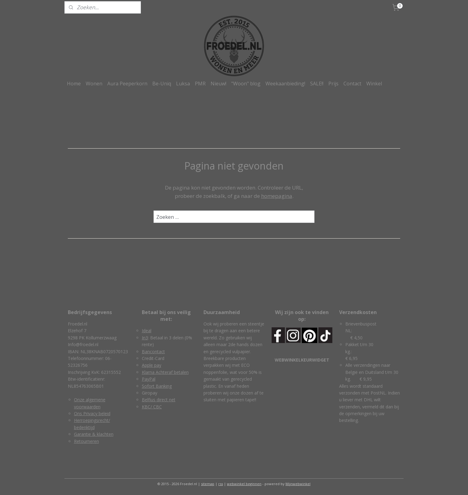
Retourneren (86, 441)
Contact (352, 83)
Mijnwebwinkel (297, 483)
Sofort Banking (157, 386)
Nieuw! (218, 83)
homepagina (276, 195)
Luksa (183, 83)
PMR (200, 83)
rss (220, 483)
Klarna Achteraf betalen (165, 372)
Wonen (94, 83)
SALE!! (316, 83)
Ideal (146, 330)
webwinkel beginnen (244, 483)
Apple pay (151, 365)
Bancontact (153, 351)
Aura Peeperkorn (127, 83)
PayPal (148, 379)
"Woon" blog (246, 83)
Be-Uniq (161, 83)
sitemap (207, 483)
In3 (145, 338)
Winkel (374, 83)
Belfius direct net (158, 400)
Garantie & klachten (93, 434)
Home (74, 83)
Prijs (333, 83)
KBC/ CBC (152, 407)
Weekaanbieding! (285, 83)
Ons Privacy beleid (92, 413)
